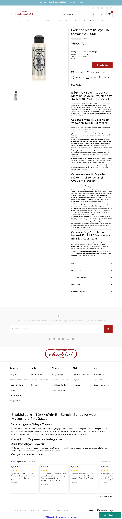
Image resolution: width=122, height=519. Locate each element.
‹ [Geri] (11, 480)
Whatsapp (110, 515)
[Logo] (24, 14)
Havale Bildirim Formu (17, 388)
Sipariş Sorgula (16, 396)
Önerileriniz (76, 285)
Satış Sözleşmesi (59, 375)
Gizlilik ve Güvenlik (60, 380)
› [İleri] (110, 480)
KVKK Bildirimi (58, 390)
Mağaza (76, 385)
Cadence (85, 54)
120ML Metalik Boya (90, 52)
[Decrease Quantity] (73, 65)
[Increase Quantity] (87, 65)
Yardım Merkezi (38, 375)
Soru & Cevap (77, 271)
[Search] (79, 14)
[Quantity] (80, 65)
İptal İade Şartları (60, 385)
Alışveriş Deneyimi (79, 291)
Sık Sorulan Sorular (39, 380)
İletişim (13, 375)
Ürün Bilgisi (76, 85)
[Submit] (108, 329)
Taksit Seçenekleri (79, 278)
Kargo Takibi (15, 401)
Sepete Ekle (103, 65)
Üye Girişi (98, 380)
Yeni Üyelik (99, 375)
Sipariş (34, 385)
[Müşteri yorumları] (61, 479)
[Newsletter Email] (61, 329)
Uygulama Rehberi (81, 375)
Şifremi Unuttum (102, 385)
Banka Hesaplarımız (19, 380)
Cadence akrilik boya (20, 448)
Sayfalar (76, 380)
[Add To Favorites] (77, 72)
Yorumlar (75, 263)
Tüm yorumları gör (105, 497)
